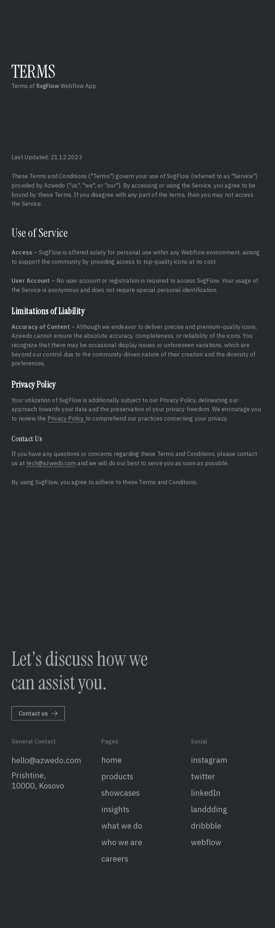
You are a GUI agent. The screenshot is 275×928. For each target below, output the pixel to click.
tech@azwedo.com (51, 463)
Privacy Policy (67, 418)
